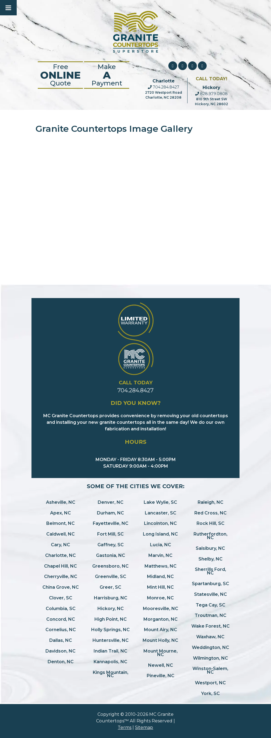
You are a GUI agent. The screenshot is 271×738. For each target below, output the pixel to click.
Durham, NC (110, 513)
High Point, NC (110, 619)
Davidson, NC (60, 651)
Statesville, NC (210, 594)
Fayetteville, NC (110, 523)
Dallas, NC (60, 640)
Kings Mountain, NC (110, 674)
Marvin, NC (160, 555)
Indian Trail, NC (110, 651)
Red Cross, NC (210, 513)
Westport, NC (210, 682)
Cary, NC (60, 544)
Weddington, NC (210, 647)
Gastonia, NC (110, 555)
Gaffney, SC (110, 544)
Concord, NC (60, 619)
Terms (124, 727)
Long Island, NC (160, 534)
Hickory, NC (110, 608)
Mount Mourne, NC (160, 652)
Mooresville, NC (160, 608)
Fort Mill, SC (110, 534)
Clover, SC (60, 597)
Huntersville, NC (111, 640)
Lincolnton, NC (160, 523)
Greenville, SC (110, 576)
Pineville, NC (160, 675)
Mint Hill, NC (160, 587)
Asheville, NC (60, 502)
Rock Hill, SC (210, 523)
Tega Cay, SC (210, 605)
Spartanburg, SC (210, 583)
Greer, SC (110, 587)
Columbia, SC (61, 608)
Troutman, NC (210, 615)
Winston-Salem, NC (210, 670)
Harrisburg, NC (110, 597)
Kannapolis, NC (110, 661)
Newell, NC (160, 665)
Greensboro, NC (110, 566)
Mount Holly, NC (160, 640)
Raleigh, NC (210, 502)
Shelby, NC (210, 559)
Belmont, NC (60, 523)
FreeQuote (60, 75)
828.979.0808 (211, 93)
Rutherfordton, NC (210, 535)
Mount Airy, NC (160, 629)
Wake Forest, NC (210, 626)
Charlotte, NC (60, 555)
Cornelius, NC (60, 629)
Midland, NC (160, 576)
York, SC (210, 693)
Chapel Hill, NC (60, 566)
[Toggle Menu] (8, 7)
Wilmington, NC (210, 658)
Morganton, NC (160, 619)
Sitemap (144, 727)
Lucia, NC (160, 544)
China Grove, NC (60, 587)
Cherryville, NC (60, 576)
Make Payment (106, 75)
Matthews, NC (161, 566)
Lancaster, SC (160, 513)
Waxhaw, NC (210, 636)
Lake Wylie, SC (160, 502)
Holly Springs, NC (110, 629)
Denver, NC (110, 502)
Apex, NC (60, 513)
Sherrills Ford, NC (210, 571)
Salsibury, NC (210, 548)
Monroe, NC (160, 597)
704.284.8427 (163, 87)
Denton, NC (61, 661)
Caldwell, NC (60, 534)
